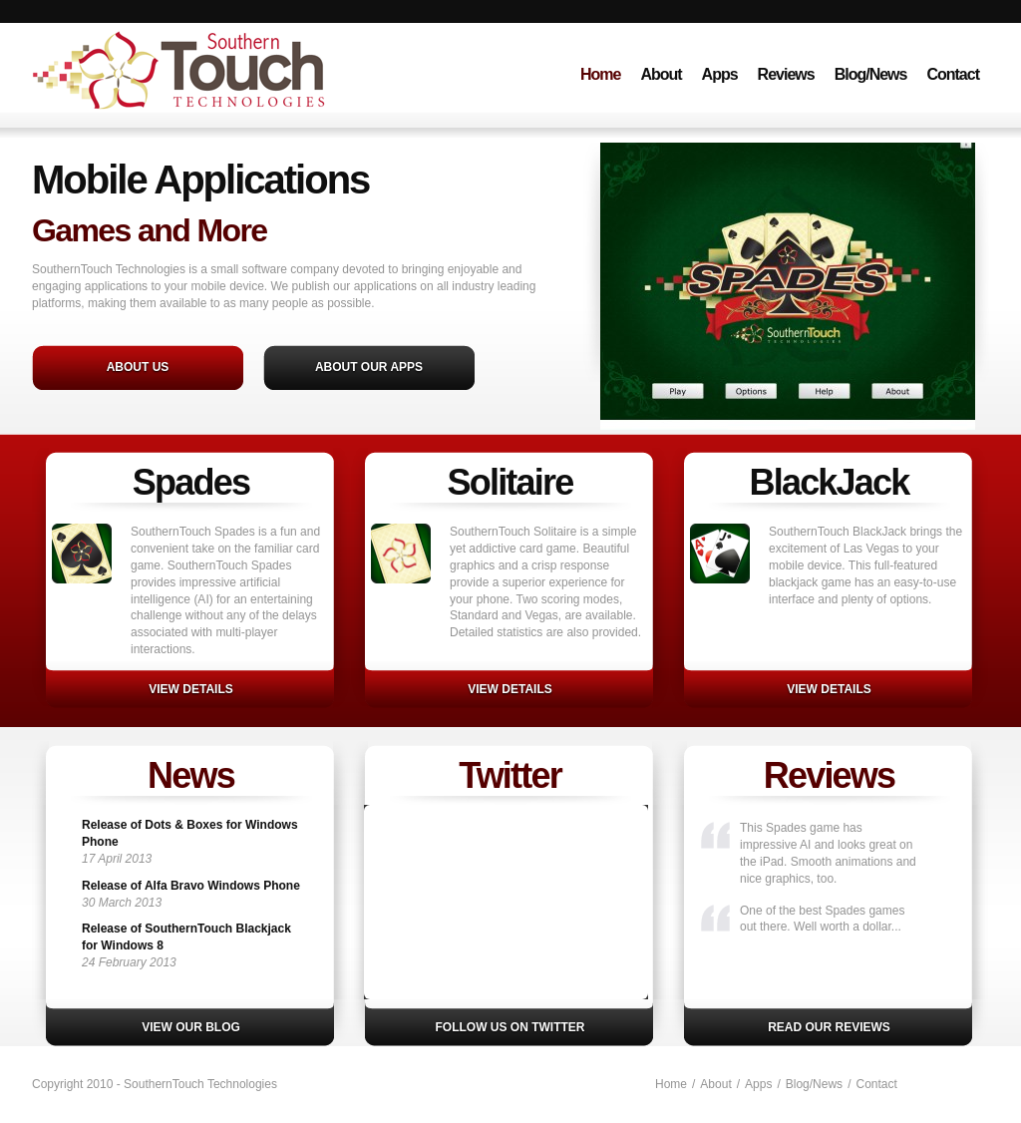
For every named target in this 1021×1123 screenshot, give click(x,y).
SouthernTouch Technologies (224, 93)
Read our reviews (829, 1027)
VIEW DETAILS (509, 689)
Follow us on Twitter (510, 1027)
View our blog (191, 1027)
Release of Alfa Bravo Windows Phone (191, 886)
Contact (952, 74)
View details (190, 689)
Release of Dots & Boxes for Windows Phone (190, 833)
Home (600, 74)
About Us (138, 367)
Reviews (786, 74)
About (660, 74)
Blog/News (871, 74)
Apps (720, 74)
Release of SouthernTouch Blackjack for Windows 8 (186, 937)
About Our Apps (369, 367)
